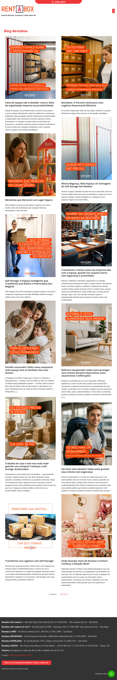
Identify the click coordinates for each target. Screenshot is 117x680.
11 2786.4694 (58, 1)
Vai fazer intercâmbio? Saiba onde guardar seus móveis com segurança (85, 470)
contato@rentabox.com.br (20, 655)
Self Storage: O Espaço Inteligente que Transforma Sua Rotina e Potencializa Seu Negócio (28, 283)
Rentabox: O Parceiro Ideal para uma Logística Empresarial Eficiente (82, 104)
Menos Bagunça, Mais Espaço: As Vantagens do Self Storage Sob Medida (86, 185)
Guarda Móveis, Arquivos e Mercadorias (18, 15)
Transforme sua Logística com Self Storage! (29, 560)
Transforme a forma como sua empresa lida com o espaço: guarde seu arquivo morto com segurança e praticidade (86, 272)
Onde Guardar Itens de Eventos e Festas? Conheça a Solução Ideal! (84, 562)
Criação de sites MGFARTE (105, 673)
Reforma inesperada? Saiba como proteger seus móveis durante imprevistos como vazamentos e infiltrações (85, 372)
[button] (113, 11)
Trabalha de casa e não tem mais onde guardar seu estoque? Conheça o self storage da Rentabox (27, 466)
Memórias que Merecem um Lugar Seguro (28, 199)
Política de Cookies (22, 669)
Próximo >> (64, 594)
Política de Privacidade (9, 669)
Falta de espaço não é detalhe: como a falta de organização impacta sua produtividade (29, 104)
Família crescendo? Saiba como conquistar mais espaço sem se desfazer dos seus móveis (29, 370)
